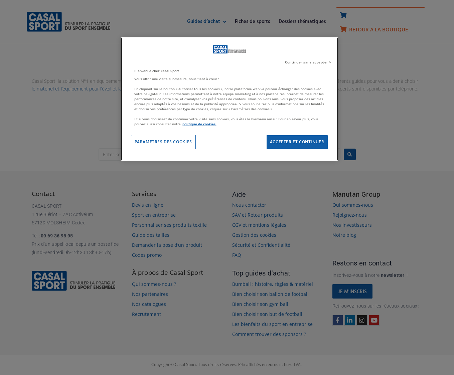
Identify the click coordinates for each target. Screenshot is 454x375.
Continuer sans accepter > (308, 62)
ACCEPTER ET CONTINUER (297, 142)
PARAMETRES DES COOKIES (163, 142)
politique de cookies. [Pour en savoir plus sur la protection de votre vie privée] (199, 124)
